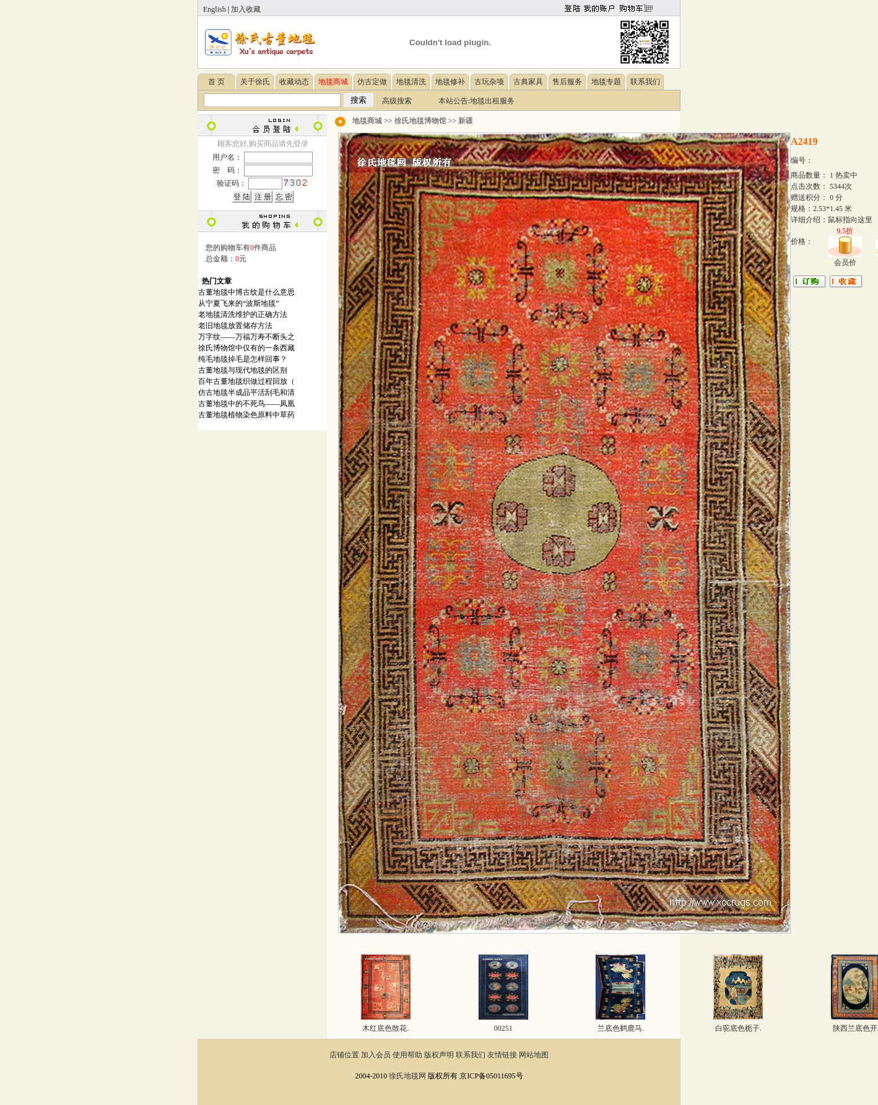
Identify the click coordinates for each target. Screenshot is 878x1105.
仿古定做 (372, 81)
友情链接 (502, 1055)
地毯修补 (450, 81)
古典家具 (528, 81)
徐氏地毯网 (407, 1076)
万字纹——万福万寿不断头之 (246, 336)
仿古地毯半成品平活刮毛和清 (246, 392)
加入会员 (376, 1055)
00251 (503, 1028)
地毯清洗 (411, 81)
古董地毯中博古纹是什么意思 (246, 292)
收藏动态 (294, 81)
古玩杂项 (489, 81)
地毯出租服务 (492, 101)
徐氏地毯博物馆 (420, 120)
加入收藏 (246, 9)
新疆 (465, 120)
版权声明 (439, 1055)
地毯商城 (367, 120)
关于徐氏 (255, 81)
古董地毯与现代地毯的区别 (242, 370)
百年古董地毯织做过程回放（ (246, 381)
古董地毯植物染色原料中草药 (246, 414)
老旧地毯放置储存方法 (235, 325)
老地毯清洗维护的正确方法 (242, 314)
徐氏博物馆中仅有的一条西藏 (246, 348)
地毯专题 (606, 81)
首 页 (216, 81)
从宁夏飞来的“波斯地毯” (238, 303)
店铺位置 (344, 1055)
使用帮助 (407, 1055)
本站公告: (454, 101)
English (214, 9)
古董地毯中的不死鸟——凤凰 (246, 403)
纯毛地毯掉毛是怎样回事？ (242, 359)
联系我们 (645, 81)
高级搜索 (397, 101)
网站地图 (534, 1055)
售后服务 (567, 81)
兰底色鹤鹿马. (621, 1028)
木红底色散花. (385, 1028)
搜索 (358, 100)
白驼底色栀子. (738, 1028)
